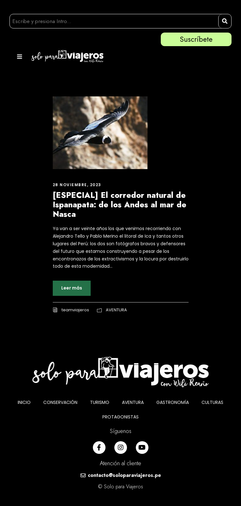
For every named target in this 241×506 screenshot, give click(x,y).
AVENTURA (116, 310)
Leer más (71, 288)
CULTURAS (212, 402)
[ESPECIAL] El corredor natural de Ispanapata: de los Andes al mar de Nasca (119, 204)
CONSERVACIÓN (60, 402)
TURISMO (99, 402)
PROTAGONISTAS (120, 417)
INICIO (24, 402)
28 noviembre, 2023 (77, 184)
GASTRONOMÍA (172, 402)
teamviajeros (75, 310)
